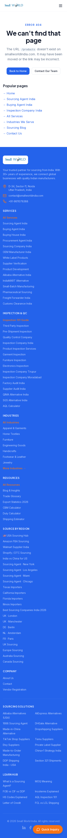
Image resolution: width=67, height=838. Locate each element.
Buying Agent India (14, 229)
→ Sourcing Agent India (19, 99)
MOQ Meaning (43, 781)
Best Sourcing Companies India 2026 (24, 610)
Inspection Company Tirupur (19, 371)
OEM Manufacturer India (17, 251)
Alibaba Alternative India (17, 274)
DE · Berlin (9, 627)
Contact (7, 683)
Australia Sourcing (13, 655)
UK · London (10, 615)
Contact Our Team (46, 71)
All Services (10, 217)
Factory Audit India (14, 383)
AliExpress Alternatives (48, 713)
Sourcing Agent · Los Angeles (20, 569)
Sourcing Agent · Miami (16, 575)
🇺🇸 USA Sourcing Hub (15, 535)
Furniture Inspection (14, 360)
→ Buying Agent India (17, 105)
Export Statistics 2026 (15, 501)
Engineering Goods (14, 445)
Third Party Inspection (16, 325)
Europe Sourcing (13, 650)
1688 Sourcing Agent (15, 723)
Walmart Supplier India (16, 547)
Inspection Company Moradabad (22, 377)
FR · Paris (8, 638)
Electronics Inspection (16, 365)
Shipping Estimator (13, 519)
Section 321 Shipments (48, 760)
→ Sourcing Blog (14, 127)
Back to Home (18, 71)
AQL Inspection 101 (46, 797)
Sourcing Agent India (15, 223)
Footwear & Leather (14, 456)
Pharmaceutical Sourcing (17, 292)
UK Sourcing (10, 644)
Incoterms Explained (47, 791)
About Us (8, 678)
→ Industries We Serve (18, 122)
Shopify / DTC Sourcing (17, 552)
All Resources (11, 484)
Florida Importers (13, 598)
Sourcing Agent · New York (18, 564)
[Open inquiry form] (48, 829)
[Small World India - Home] (14, 5)
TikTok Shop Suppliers (16, 739)
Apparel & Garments (14, 428)
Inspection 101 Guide (16, 320)
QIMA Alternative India (16, 394)
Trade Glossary (12, 496)
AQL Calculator (11, 405)
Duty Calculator (12, 513)
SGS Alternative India (15, 400)
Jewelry (7, 462)
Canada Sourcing (13, 661)
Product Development (16, 269)
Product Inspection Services (19, 348)
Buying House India (14, 234)
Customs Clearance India (17, 303)
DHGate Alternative (46, 723)
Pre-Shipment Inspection (17, 331)
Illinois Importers (12, 604)
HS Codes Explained (15, 797)
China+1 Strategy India (48, 750)
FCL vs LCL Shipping (47, 802)
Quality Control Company (17, 337)
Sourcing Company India (17, 246)
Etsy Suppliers (11, 744)
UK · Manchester (12, 621)
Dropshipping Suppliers (49, 729)
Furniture (8, 439)
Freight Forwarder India (16, 297)
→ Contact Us (12, 133)
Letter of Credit (12, 802)
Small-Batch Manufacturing (18, 286)
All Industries (11, 422)
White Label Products (15, 257)
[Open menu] (60, 5)
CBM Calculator (12, 507)
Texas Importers (12, 587)
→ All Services (13, 116)
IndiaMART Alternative (16, 280)
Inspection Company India (18, 342)
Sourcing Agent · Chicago (18, 581)
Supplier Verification (15, 263)
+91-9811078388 (18, 201)
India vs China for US (15, 558)
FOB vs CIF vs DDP (14, 791)
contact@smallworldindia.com (26, 195)
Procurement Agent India (17, 240)
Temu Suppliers (44, 739)
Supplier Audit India (14, 388)
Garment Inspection (14, 354)
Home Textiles (11, 433)
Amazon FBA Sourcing (16, 541)
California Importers (14, 592)
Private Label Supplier (48, 744)
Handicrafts (9, 451)
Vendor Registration (14, 689)
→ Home (9, 93)
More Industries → (14, 468)
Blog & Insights (11, 490)
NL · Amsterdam (12, 632)
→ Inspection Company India (22, 110)
